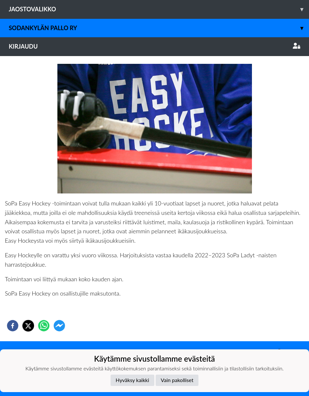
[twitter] (28, 326)
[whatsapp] (44, 326)
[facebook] (12, 326)
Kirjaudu (154, 46)
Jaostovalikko (159, 9)
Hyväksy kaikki (132, 380)
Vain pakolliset (177, 380)
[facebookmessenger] (59, 326)
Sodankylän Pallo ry (159, 28)
